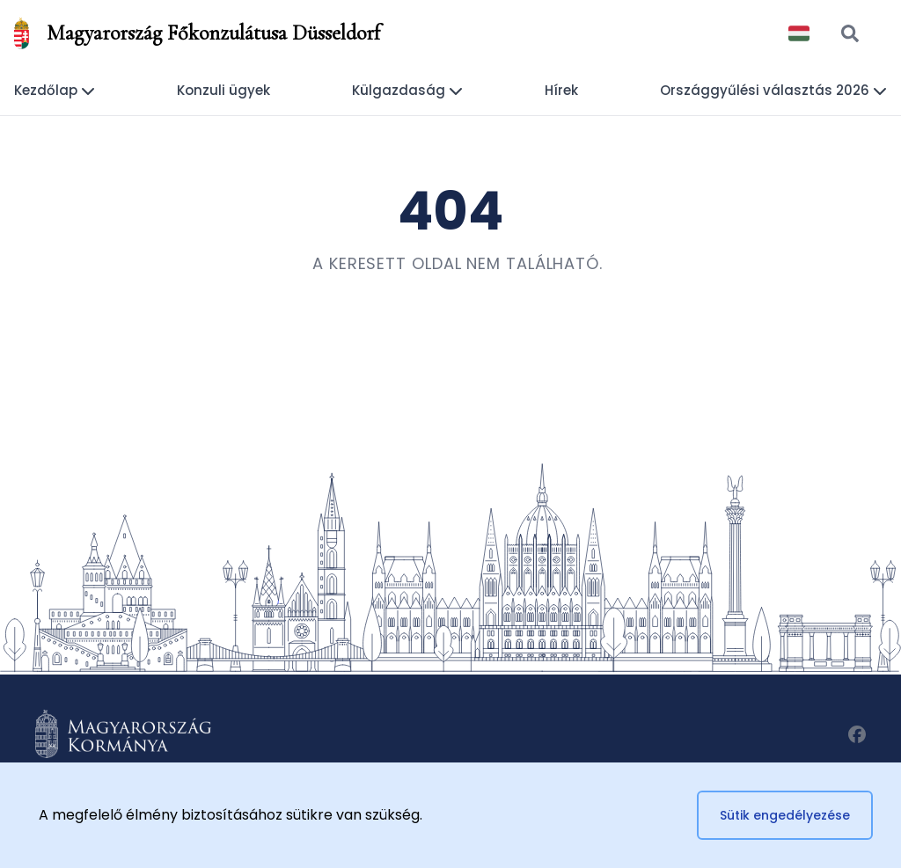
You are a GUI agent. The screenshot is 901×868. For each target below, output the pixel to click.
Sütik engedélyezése (785, 815)
